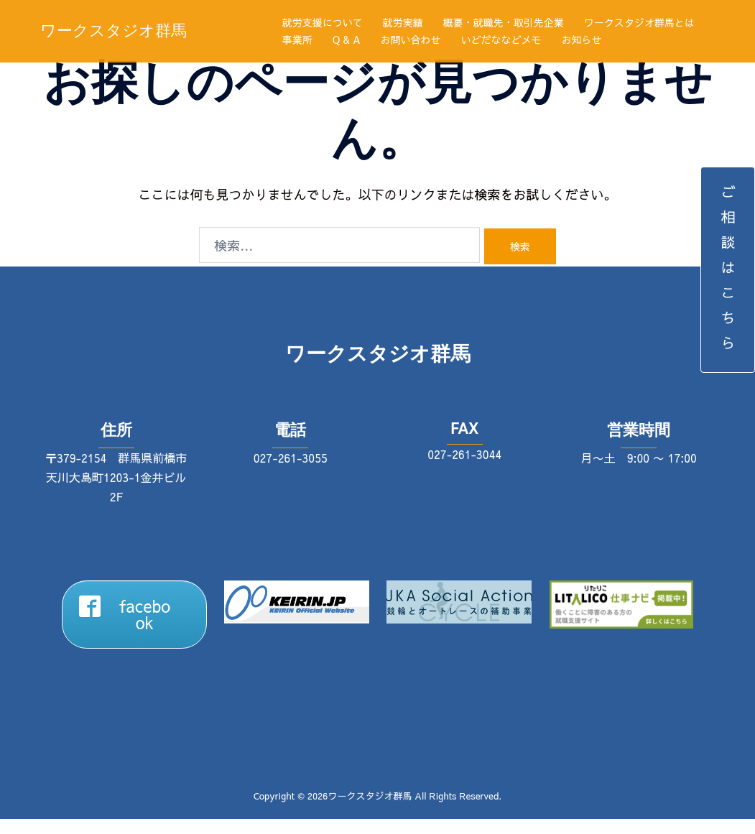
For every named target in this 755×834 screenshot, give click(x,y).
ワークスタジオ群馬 (113, 31)
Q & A (347, 39)
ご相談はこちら (728, 270)
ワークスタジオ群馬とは (639, 22)
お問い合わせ (411, 39)
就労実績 (403, 22)
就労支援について (322, 22)
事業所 (297, 39)
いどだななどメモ (501, 39)
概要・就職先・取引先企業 (503, 22)
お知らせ (582, 39)
